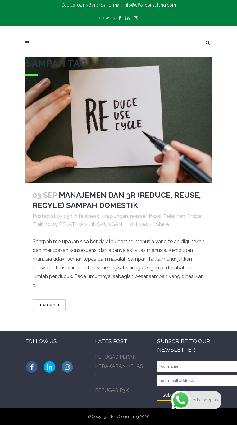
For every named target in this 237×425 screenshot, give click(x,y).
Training (42, 224)
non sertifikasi (145, 216)
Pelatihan (174, 216)
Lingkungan (114, 216)
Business (89, 216)
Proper (195, 216)
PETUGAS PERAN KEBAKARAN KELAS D (119, 366)
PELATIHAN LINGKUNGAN (90, 224)
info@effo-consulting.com (150, 4)
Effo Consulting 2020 (130, 416)
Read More (49, 305)
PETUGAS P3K (112, 390)
